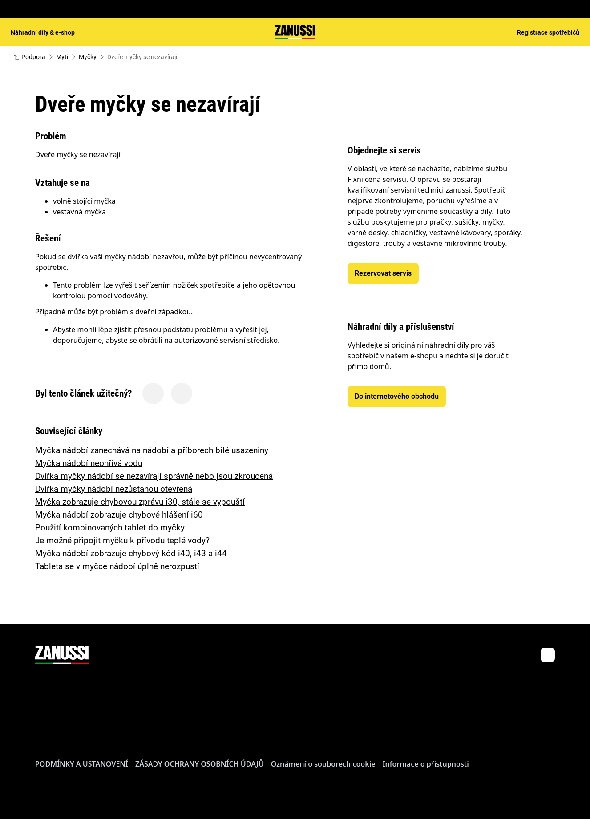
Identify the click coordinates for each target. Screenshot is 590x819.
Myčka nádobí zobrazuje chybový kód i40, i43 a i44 (131, 553)
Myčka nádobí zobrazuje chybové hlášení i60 (119, 515)
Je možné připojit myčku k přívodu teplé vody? (122, 540)
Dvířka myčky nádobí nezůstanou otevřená (113, 489)
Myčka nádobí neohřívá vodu (88, 463)
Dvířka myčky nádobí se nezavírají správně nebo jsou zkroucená (154, 476)
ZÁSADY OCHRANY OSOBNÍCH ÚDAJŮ (199, 764)
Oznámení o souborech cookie (323, 764)
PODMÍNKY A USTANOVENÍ (81, 764)
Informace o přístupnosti (426, 764)
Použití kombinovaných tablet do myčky (110, 527)
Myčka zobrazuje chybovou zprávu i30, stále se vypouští (140, 502)
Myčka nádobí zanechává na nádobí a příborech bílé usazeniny (151, 450)
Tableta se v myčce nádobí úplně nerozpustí (117, 566)
